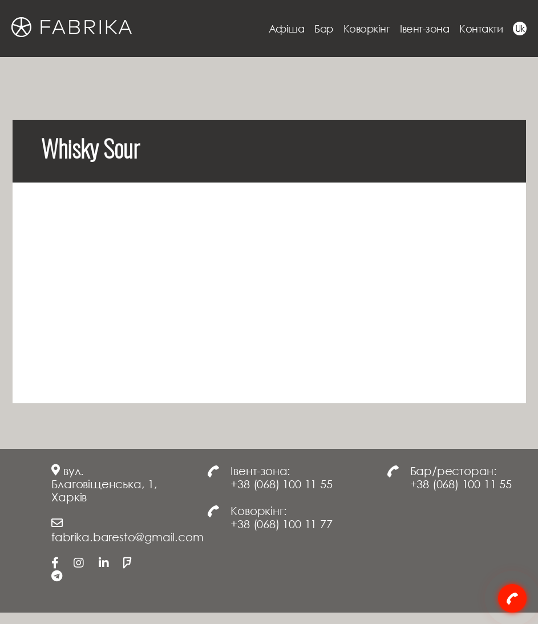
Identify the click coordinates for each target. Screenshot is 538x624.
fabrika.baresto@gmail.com (127, 537)
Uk (520, 28)
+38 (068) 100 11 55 (281, 484)
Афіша (287, 28)
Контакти (481, 28)
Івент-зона (424, 28)
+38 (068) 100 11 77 (281, 523)
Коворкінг (366, 28)
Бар (323, 28)
